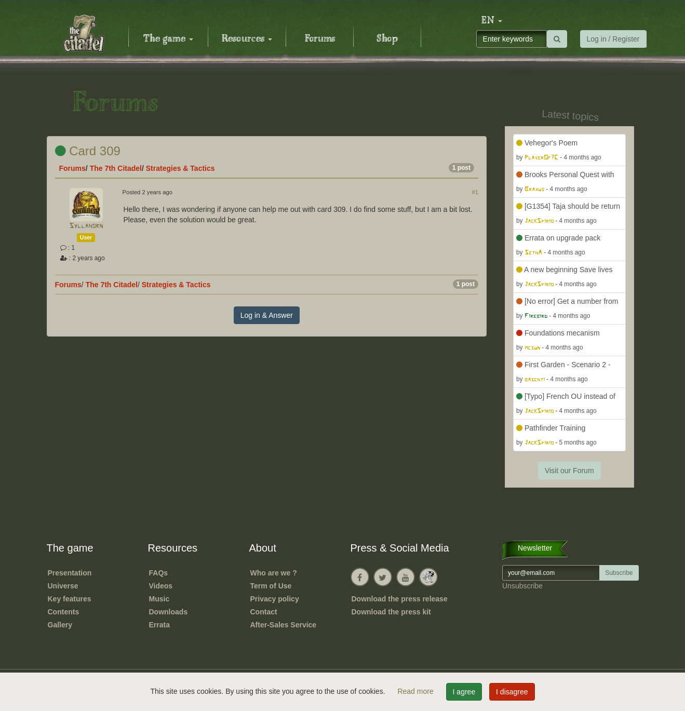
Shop (387, 39)
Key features (69, 599)
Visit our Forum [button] (569, 470)
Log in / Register (613, 39)
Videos (161, 586)
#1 (475, 192)
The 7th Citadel (116, 168)
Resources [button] (247, 39)
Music (159, 599)
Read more (416, 691)
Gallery (60, 625)
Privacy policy (274, 599)
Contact (263, 612)
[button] (492, 21)
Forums (320, 39)
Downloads (168, 612)
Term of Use (271, 586)
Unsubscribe (522, 586)
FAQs (158, 573)
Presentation (70, 573)
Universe (63, 586)
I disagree (512, 692)
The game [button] (168, 39)
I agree (464, 692)
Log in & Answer (266, 315)
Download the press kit (391, 612)
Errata (159, 625)
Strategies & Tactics (180, 168)
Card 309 (87, 151)
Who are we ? (273, 573)
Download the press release (400, 599)
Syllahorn (86, 226)
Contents (63, 612)
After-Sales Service (283, 625)
